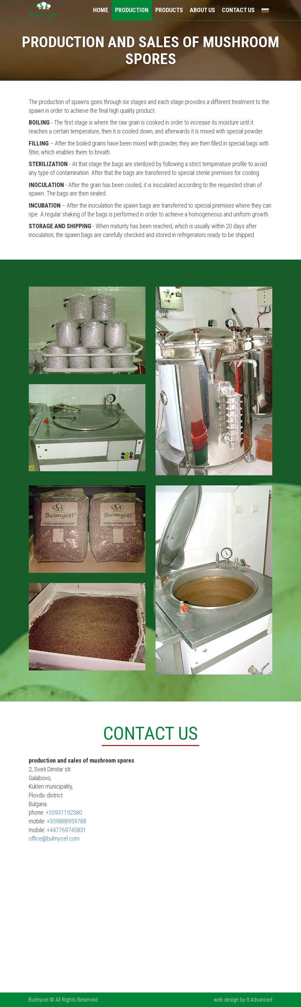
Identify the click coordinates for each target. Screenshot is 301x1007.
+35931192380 (64, 812)
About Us (202, 10)
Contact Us (238, 10)
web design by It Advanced (243, 1000)
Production (131, 10)
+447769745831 (66, 829)
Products (169, 10)
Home (100, 10)
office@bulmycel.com (54, 838)
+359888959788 (66, 821)
